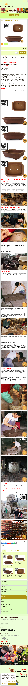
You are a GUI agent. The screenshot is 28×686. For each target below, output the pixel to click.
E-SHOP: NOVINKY (4, 581)
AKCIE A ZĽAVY (3, 586)
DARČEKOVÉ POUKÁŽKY (5, 584)
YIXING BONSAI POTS (14, 546)
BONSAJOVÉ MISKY (5, 546)
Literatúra (3, 607)
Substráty (3, 602)
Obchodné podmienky (5, 611)
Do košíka (22, 52)
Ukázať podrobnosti (4, 683)
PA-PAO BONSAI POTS (14, 599)
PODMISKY (3, 601)
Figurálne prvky (4, 606)
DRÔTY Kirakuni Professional (14, 589)
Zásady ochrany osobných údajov (11, 681)
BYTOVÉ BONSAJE (14, 591)
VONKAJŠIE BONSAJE (14, 593)
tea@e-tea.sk (9, 627)
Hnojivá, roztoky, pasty (5, 604)
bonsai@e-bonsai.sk (3, 627)
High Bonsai (3, 594)
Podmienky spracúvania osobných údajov (9, 612)
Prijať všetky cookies (12, 683)
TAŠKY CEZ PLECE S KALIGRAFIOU (6, 609)
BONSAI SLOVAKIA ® (6, 6)
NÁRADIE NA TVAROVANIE (14, 588)
